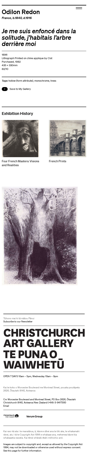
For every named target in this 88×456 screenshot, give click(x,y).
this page (12, 450)
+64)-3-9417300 (57, 402)
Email (6, 405)
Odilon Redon (21, 11)
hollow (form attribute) (20, 80)
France (6, 18)
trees (53, 80)
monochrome (41, 80)
